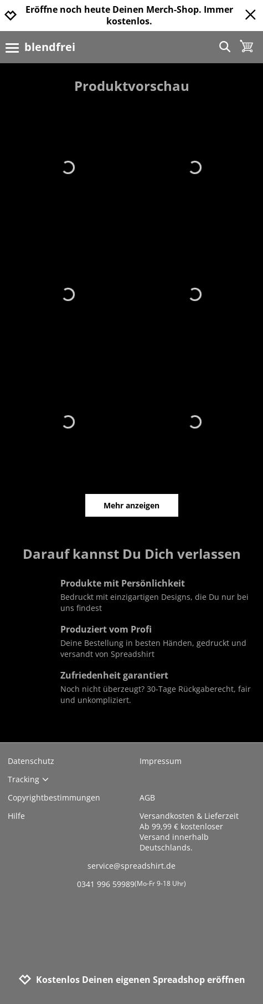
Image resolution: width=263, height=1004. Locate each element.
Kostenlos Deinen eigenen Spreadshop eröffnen (131, 979)
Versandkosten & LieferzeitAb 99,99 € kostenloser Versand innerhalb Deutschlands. (189, 832)
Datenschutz (31, 761)
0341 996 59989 (131, 884)
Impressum (161, 761)
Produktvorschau (131, 86)
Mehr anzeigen (131, 505)
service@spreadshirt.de (131, 865)
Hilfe (16, 816)
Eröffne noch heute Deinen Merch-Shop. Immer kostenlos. (129, 15)
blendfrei (49, 46)
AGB (147, 797)
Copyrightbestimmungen (54, 797)
